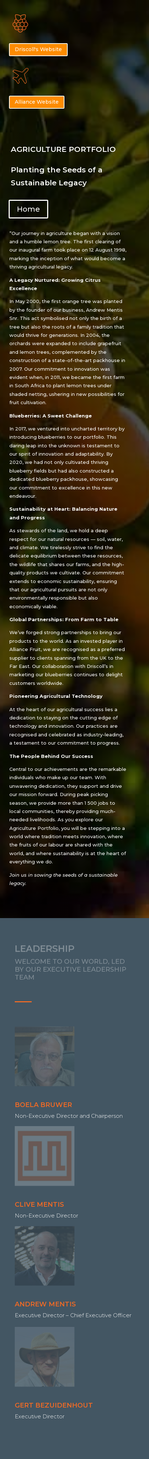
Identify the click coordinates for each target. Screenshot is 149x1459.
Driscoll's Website (38, 49)
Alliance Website (37, 102)
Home (28, 209)
